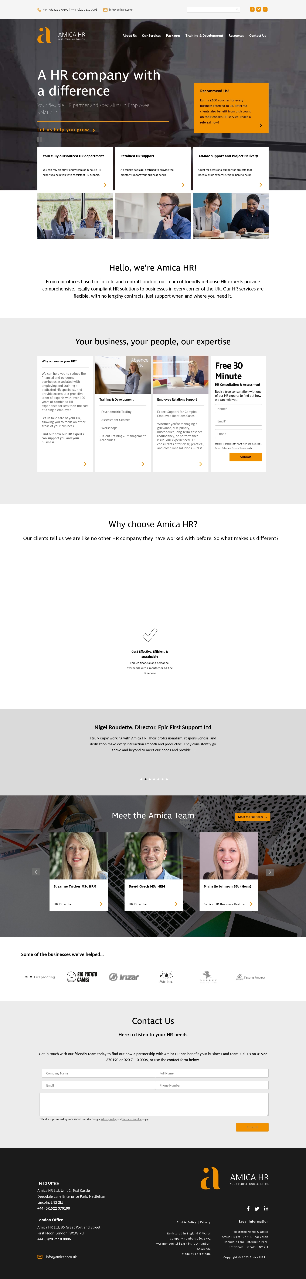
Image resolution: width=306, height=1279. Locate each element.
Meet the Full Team (252, 817)
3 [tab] (150, 779)
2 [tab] (145, 779)
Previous (36, 872)
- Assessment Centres (114, 420)
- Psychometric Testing (115, 412)
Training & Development (204, 36)
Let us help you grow (66, 129)
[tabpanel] (153, 741)
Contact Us (257, 36)
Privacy (205, 1222)
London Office (50, 1219)
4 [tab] (154, 779)
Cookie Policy (186, 1222)
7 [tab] (167, 779)
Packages (173, 36)
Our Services (151, 36)
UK (218, 289)
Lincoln (107, 281)
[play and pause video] (39, 139)
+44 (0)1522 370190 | (54, 9)
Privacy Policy (221, 448)
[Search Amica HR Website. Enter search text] (213, 10)
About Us (130, 36)
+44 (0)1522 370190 (53, 1208)
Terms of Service (239, 448)
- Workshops (108, 428)
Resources (236, 36)
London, (149, 281)
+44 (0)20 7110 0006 (84, 9)
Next (270, 872)
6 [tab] (162, 779)
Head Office (48, 1183)
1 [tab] (141, 779)
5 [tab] (158, 779)
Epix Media (203, 1254)
